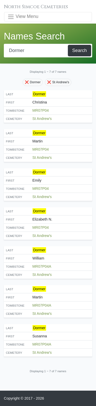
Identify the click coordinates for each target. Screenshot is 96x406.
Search (79, 50)
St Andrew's (42, 119)
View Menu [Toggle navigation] (22, 16)
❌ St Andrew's (58, 82)
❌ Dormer (32, 82)
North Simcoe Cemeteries (36, 7)
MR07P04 (41, 110)
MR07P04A (42, 266)
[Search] (36, 50)
